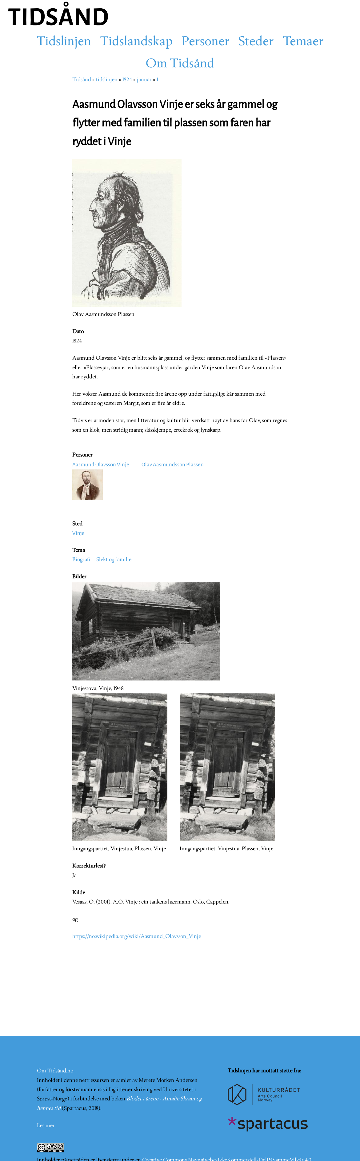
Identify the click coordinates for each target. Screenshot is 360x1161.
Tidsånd (81, 80)
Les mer (46, 1126)
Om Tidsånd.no (55, 1071)
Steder (256, 42)
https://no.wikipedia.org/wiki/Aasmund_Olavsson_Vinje (136, 937)
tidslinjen (107, 80)
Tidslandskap (136, 42)
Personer (206, 42)
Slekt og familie (113, 560)
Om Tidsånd (180, 64)
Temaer (303, 42)
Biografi (81, 560)
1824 (127, 80)
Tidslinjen (64, 42)
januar (144, 80)
